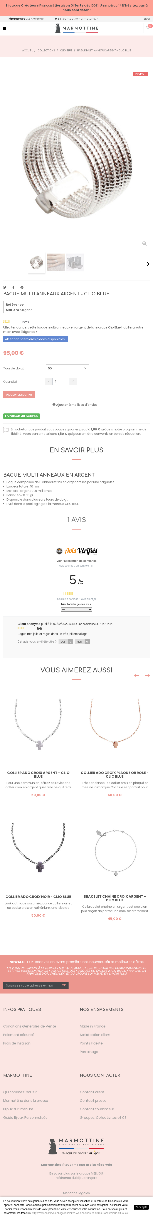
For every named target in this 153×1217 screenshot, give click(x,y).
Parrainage (89, 1051)
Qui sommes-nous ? (20, 1092)
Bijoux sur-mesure (18, 1109)
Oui (67, 641)
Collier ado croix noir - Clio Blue (38, 897)
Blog (147, 18)
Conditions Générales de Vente (29, 1026)
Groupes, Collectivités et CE (103, 1117)
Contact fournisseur (97, 1109)
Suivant (148, 264)
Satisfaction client (95, 1034)
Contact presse (93, 1100)
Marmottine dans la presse (25, 1100)
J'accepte (141, 1207)
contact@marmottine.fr (80, 18)
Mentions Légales (76, 1193)
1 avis (76, 520)
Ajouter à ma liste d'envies (75, 405)
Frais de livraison (16, 1043)
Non (83, 641)
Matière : (13, 310)
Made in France (93, 1026)
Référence (15, 304)
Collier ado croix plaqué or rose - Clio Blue (115, 775)
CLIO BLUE (72, 504)
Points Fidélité (91, 1043)
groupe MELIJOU (91, 1173)
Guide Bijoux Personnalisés (25, 1117)
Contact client (92, 1092)
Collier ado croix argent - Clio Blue (38, 775)
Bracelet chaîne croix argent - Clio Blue (115, 898)
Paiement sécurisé (18, 1034)
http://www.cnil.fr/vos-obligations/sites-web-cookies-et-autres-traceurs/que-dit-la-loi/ (80, 1213)
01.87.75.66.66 (34, 18)
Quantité (10, 381)
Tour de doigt (14, 368)
